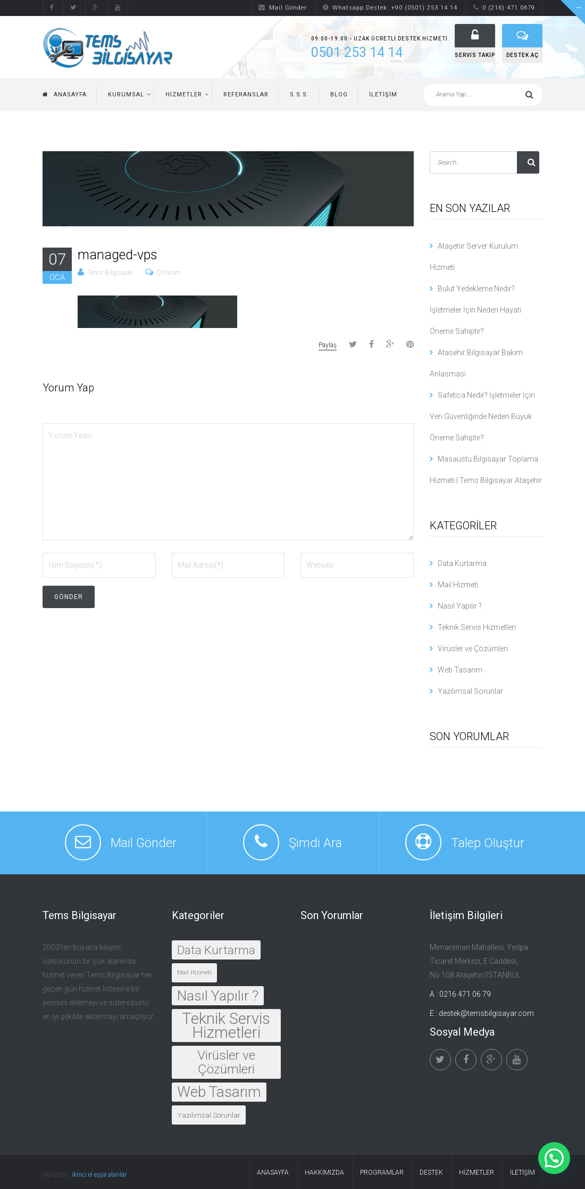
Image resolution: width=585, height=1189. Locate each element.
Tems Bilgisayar (110, 272)
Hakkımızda (324, 1172)
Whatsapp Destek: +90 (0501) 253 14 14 (390, 7)
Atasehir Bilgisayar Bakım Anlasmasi (476, 363)
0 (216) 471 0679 (504, 7)
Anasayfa (65, 94)
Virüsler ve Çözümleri (473, 648)
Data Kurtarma (462, 563)
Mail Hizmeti (458, 584)
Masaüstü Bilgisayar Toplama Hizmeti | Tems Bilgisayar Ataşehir (486, 470)
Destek (431, 1172)
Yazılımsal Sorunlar (470, 691)
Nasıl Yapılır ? (460, 606)
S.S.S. (299, 94)
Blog (339, 94)
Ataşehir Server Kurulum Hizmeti (474, 257)
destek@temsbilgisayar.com (486, 1013)
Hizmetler (183, 94)
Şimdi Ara (315, 842)
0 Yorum (169, 272)
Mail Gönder (282, 7)
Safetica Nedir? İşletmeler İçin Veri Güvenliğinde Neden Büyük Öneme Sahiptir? (482, 416)
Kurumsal (126, 94)
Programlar (382, 1172)
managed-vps (117, 255)
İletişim (383, 94)
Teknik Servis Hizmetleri (477, 627)
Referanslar (246, 94)
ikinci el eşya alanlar (99, 1174)
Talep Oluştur (487, 842)
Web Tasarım (460, 670)
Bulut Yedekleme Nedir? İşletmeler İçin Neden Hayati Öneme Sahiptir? (475, 309)
